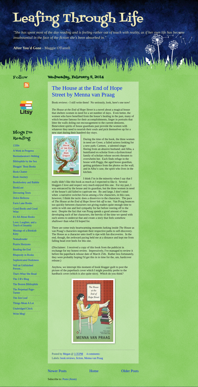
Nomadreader (20, 239)
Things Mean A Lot (23, 303)
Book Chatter (20, 171)
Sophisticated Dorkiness (26, 260)
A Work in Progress (23, 150)
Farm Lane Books (22, 203)
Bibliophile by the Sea (25, 161)
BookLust (18, 187)
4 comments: (93, 353)
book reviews (67, 358)
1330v (16, 145)
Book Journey (20, 177)
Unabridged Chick (23, 308)
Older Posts (130, 371)
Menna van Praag (93, 358)
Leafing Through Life (78, 19)
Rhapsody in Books (23, 254)
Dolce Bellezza (21, 198)
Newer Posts (57, 371)
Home (93, 371)
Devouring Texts (22, 192)
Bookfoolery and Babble (26, 182)
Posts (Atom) (69, 379)
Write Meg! (19, 313)
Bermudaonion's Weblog (26, 156)
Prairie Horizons (22, 244)
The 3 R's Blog (21, 279)
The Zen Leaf (20, 298)
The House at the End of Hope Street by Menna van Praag (87, 91)
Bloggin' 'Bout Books (24, 166)
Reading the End (22, 249)
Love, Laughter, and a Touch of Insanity (24, 224)
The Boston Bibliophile (25, 284)
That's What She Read (25, 273)
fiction (79, 358)
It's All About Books (24, 216)
